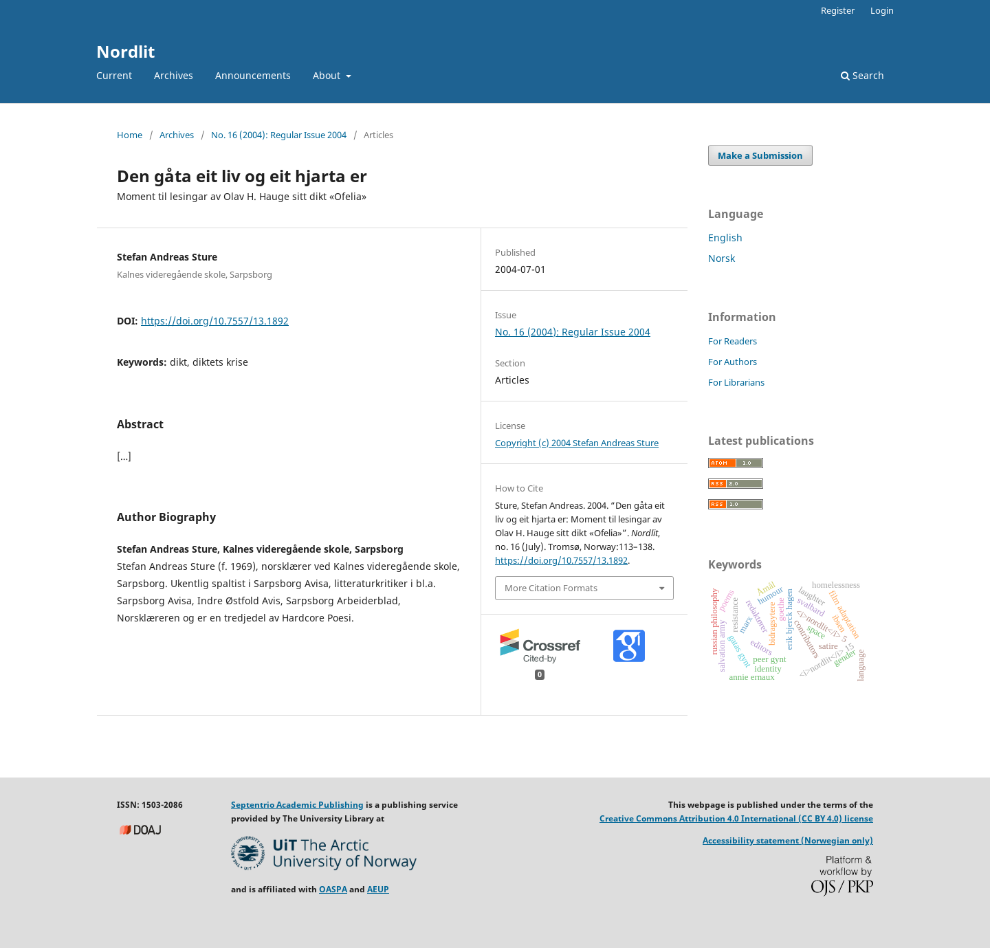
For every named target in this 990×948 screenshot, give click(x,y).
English (725, 237)
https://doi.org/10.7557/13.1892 (215, 320)
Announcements (253, 75)
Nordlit (125, 51)
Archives (173, 75)
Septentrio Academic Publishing (297, 805)
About (328, 75)
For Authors (732, 361)
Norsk (721, 258)
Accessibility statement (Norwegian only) (788, 840)
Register (838, 10)
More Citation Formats (551, 588)
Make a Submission (760, 155)
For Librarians (736, 382)
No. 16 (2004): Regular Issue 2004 (278, 135)
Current (114, 75)
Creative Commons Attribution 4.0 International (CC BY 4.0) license (736, 818)
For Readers (732, 341)
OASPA (333, 889)
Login (882, 10)
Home (129, 135)
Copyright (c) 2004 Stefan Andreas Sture (577, 443)
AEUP (378, 889)
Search (862, 75)
